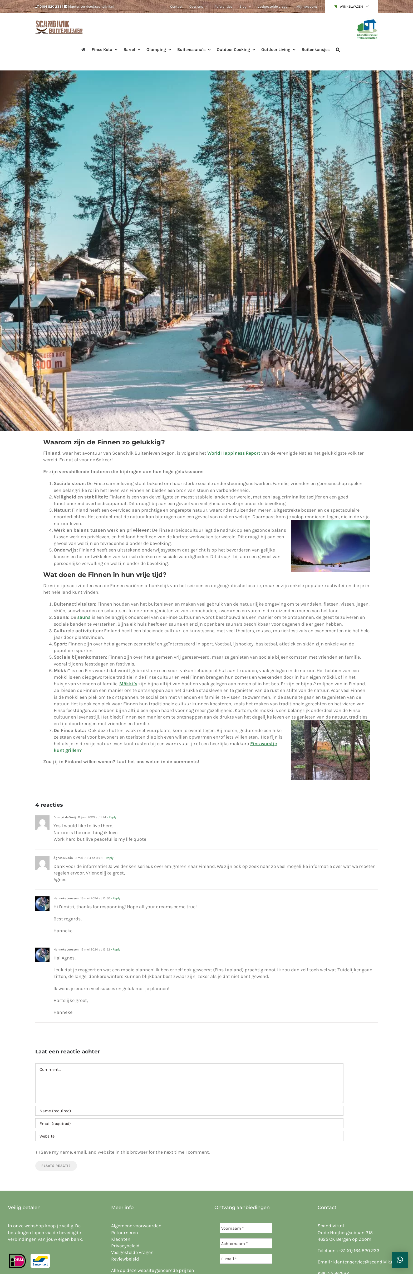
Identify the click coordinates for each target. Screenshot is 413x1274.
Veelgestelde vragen (132, 1252)
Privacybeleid (125, 1246)
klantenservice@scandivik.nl (91, 6)
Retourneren (124, 1232)
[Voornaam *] (246, 1228)
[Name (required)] (189, 1111)
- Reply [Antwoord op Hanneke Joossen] (115, 898)
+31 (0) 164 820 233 (359, 1250)
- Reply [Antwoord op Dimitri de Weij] (111, 817)
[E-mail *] (246, 1259)
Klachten (120, 1239)
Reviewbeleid (125, 1259)
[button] (338, 49)
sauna (84, 617)
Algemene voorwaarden (136, 1226)
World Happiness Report (233, 453)
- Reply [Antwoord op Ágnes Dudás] (108, 858)
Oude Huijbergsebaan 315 (345, 1232)
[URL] (189, 1136)
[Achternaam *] (246, 1243)
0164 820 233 (50, 6)
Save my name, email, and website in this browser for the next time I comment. (125, 1152)
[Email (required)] (189, 1123)
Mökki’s (128, 684)
